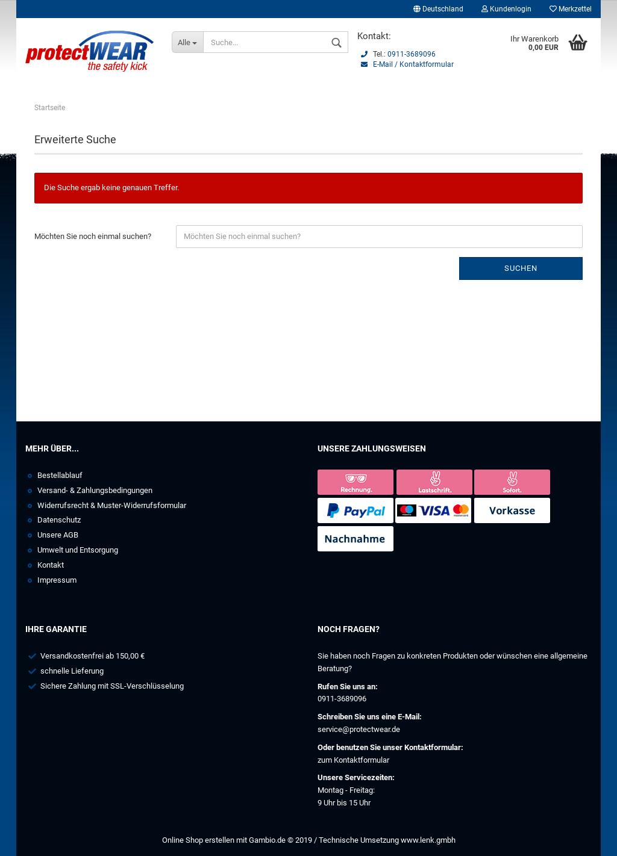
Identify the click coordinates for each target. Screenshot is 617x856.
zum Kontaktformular (353, 760)
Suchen (520, 268)
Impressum (57, 580)
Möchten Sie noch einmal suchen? (92, 236)
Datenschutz (59, 519)
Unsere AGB (57, 534)
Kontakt (50, 564)
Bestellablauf (60, 475)
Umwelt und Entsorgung (77, 549)
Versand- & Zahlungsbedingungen (94, 490)
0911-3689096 (411, 54)
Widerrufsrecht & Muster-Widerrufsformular (111, 505)
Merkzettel (571, 9)
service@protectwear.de (359, 729)
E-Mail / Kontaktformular (413, 64)
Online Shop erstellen (198, 840)
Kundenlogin (506, 9)
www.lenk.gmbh (428, 840)
